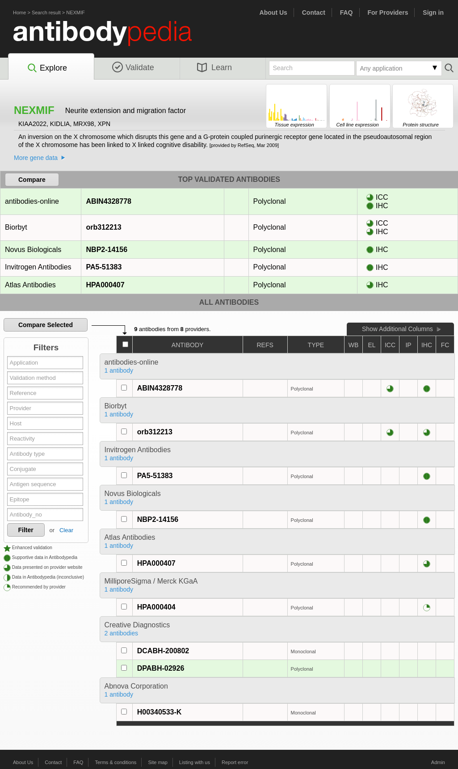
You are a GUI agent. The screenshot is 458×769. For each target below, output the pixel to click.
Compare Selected (45, 324)
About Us (273, 12)
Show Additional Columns (397, 328)
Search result (46, 12)
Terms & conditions (115, 762)
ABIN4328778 (108, 201)
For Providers (387, 12)
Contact (313, 12)
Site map (157, 762)
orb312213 (104, 227)
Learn (214, 67)
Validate (133, 67)
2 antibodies (122, 633)
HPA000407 (105, 285)
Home (19, 12)
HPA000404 (156, 607)
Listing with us (194, 762)
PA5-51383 (104, 267)
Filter (26, 530)
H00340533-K (159, 712)
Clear (66, 530)
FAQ (346, 12)
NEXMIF (75, 12)
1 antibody (119, 370)
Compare (32, 179)
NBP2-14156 (107, 249)
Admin (438, 762)
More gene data (36, 157)
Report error (235, 762)
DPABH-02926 (161, 668)
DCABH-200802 (163, 651)
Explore (46, 68)
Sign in (433, 12)
